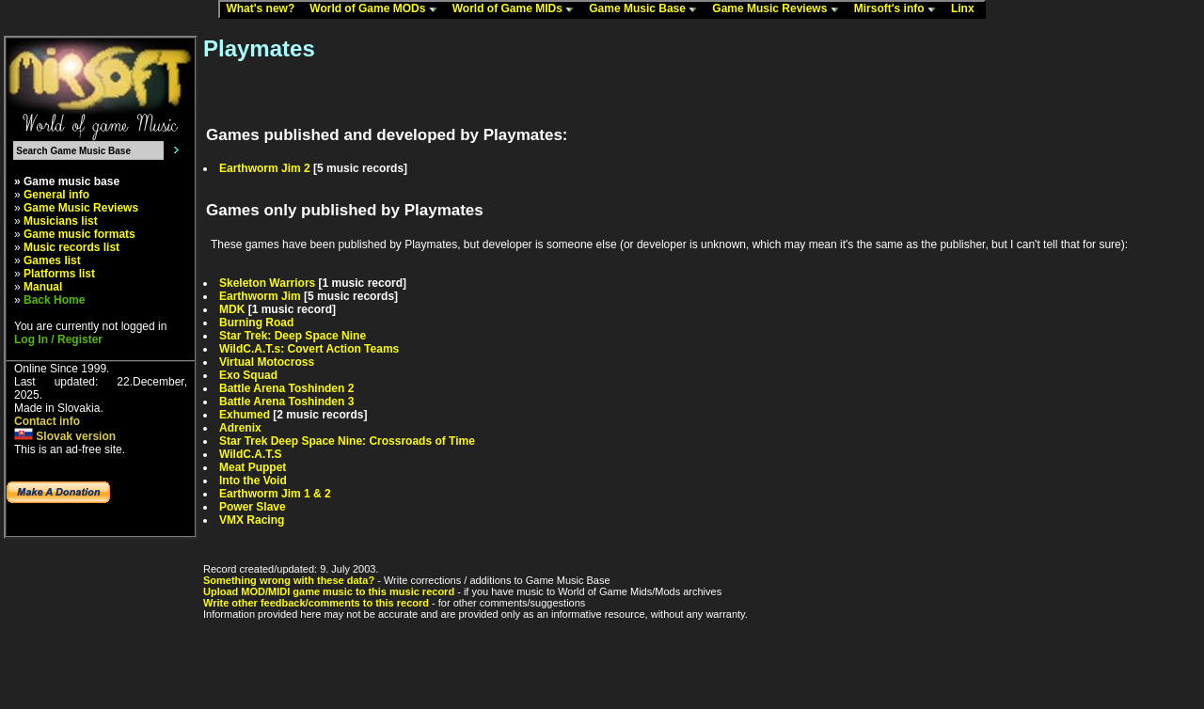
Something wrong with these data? (288, 580)
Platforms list (59, 273)
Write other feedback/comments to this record (316, 602)
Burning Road (256, 322)
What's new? (264, 9)
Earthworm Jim (260, 296)
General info (56, 194)
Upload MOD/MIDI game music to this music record (328, 591)
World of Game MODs (377, 9)
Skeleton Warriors (267, 283)
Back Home (54, 300)
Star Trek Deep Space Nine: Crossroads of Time (347, 441)
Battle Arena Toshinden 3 (286, 401)
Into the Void (253, 480)
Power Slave (252, 506)
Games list (52, 260)
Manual (43, 286)
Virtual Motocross (266, 362)
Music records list (71, 247)
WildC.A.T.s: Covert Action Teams (309, 348)
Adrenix (240, 427)
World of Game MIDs (517, 9)
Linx (967, 9)
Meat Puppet (252, 467)
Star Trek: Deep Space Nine (292, 335)
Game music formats (79, 234)
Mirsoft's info (899, 9)
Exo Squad (248, 375)
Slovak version (65, 436)
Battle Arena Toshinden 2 (286, 388)
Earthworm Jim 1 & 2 (275, 493)
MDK (232, 309)
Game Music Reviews (779, 9)
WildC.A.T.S (250, 454)
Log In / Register (58, 339)
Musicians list (61, 221)
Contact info (47, 421)
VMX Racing (251, 520)
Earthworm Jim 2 (264, 168)
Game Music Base (647, 9)
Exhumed (244, 414)
